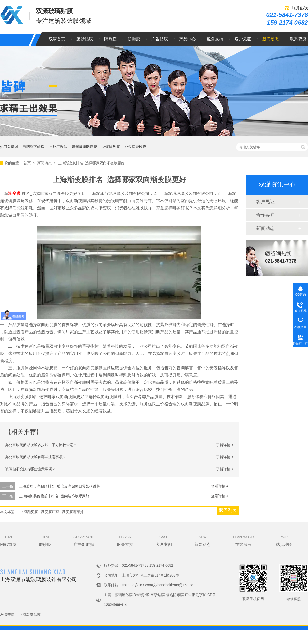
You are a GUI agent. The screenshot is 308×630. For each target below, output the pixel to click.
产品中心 (187, 39)
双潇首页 (57, 39)
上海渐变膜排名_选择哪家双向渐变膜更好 (91, 163)
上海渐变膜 (29, 512)
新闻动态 (270, 39)
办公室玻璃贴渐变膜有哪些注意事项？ (35, 457)
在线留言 (243, 540)
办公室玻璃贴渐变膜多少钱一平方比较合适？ (41, 445)
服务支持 (215, 39)
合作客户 (265, 215)
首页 (28, 163)
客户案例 (164, 540)
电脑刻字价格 (33, 147)
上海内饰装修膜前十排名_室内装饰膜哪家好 (54, 496)
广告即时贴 (83, 540)
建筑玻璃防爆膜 (84, 147)
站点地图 (284, 540)
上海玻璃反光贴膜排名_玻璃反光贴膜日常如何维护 (59, 486)
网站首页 (8, 540)
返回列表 (228, 510)
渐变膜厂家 (50, 512)
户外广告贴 (58, 147)
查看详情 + (219, 486)
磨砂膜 (45, 540)
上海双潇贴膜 (30, 615)
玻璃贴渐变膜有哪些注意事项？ (30, 469)
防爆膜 (134, 39)
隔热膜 (110, 39)
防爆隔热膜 (111, 147)
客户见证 (243, 39)
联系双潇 (298, 39)
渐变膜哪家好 (73, 512)
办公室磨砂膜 (135, 147)
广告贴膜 (159, 39)
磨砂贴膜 (84, 39)
